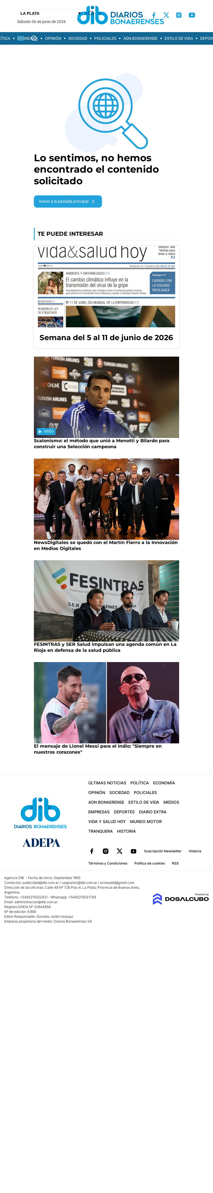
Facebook (91, 851)
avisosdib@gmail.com (117, 882)
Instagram (105, 851)
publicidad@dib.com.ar (40, 882)
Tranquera (100, 831)
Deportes (124, 811)
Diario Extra (153, 811)
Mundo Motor (146, 821)
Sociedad (77, 38)
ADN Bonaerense (140, 38)
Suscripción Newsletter (163, 851)
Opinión (53, 38)
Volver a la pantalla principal (68, 201)
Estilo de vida (179, 38)
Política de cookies (149, 863)
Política (139, 782)
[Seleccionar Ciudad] (50, 13)
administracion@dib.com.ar (36, 902)
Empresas (99, 811)
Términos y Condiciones (107, 863)
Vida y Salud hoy (107, 821)
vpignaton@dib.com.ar (80, 882)
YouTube (133, 851)
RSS (175, 863)
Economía (27, 38)
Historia (126, 831)
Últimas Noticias (107, 782)
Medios (171, 802)
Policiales (105, 38)
